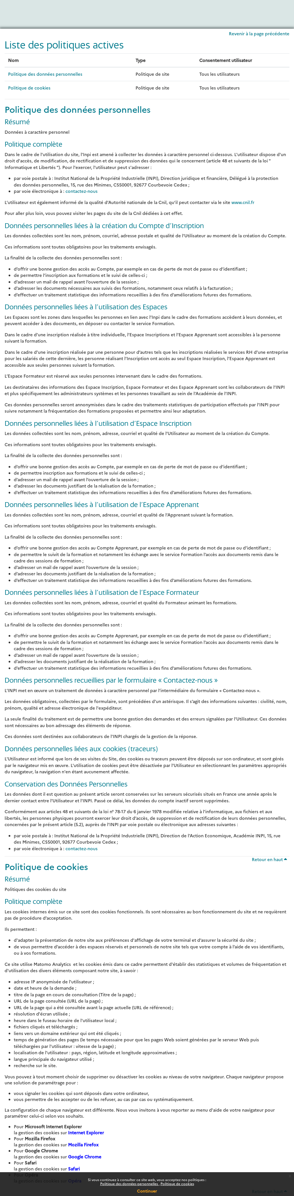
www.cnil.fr (242, 202)
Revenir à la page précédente (259, 33)
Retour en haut (269, 859)
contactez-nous (81, 191)
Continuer (147, 1191)
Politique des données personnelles (129, 1183)
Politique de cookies (177, 1183)
